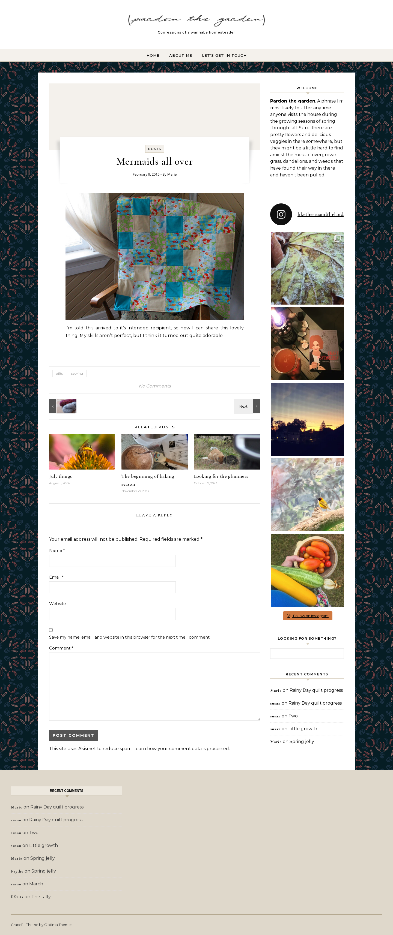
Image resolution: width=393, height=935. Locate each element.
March (36, 883)
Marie (172, 174)
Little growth (302, 728)
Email (56, 577)
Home (153, 55)
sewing (77, 373)
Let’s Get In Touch (224, 55)
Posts (154, 149)
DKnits (17, 897)
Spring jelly (302, 741)
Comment (61, 648)
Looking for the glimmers (221, 476)
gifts (59, 373)
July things (60, 476)
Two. (293, 715)
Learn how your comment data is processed (181, 748)
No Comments (155, 386)
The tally (41, 896)
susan (275, 703)
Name (57, 550)
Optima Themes (58, 924)
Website (57, 603)
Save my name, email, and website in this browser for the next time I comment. (129, 637)
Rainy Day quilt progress (316, 690)
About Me (180, 55)
